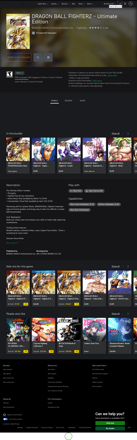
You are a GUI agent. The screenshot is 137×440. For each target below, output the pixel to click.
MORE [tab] (82, 100)
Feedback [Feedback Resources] (51, 378)
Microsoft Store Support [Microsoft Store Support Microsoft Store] (100, 373)
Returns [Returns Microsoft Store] (94, 378)
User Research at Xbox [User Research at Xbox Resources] (55, 390)
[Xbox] (30, 3)
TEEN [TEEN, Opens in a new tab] (19, 73)
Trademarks (71, 427)
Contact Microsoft (32, 427)
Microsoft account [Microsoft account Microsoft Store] (98, 369)
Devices (64, 4)
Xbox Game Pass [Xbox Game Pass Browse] (8, 378)
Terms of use (60, 427)
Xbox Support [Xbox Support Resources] (52, 373)
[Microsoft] (12, 3)
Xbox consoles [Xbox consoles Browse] (7, 369)
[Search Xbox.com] (120, 3)
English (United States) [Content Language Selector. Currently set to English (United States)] (14, 415)
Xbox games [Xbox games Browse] (7, 373)
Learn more (112, 75)
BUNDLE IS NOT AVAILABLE (19, 57)
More (89, 4)
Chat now (110, 423)
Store (80, 4)
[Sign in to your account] (130, 3)
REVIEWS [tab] (68, 100)
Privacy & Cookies (47, 427)
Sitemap (20, 427)
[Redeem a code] (48, 57)
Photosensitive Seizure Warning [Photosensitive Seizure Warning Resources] (58, 386)
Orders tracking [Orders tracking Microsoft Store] (97, 382)
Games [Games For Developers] (50, 403)
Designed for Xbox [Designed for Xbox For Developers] (53, 407)
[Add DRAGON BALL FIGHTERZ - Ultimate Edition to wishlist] (38, 57)
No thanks (110, 428)
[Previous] (122, 133)
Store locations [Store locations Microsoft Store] (97, 386)
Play (73, 4)
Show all (116, 133)
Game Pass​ (42, 4)
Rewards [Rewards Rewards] (6, 403)
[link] (18, 156)
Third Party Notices (85, 427)
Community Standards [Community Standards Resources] (55, 382)
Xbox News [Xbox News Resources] (51, 369)
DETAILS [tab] (54, 100)
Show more (12, 243)
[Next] (128, 133)
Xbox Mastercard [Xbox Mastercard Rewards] (8, 407)
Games (54, 4)
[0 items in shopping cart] (125, 3)
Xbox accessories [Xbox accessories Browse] (8, 382)
